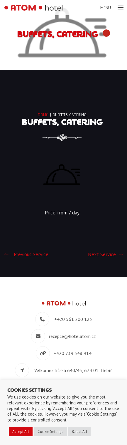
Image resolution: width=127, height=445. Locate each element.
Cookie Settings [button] (50, 431)
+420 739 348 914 (73, 353)
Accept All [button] (20, 431)
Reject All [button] (79, 431)
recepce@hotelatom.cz (72, 336)
